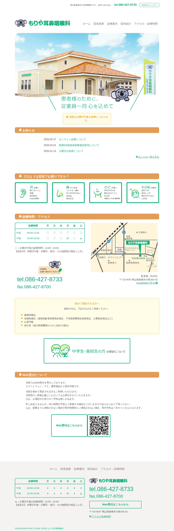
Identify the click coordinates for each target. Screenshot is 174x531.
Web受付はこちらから (149, 5)
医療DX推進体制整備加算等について (79, 145)
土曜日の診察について (71, 151)
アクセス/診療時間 (100, 516)
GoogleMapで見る (147, 283)
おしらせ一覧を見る (147, 157)
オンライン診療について (72, 139)
